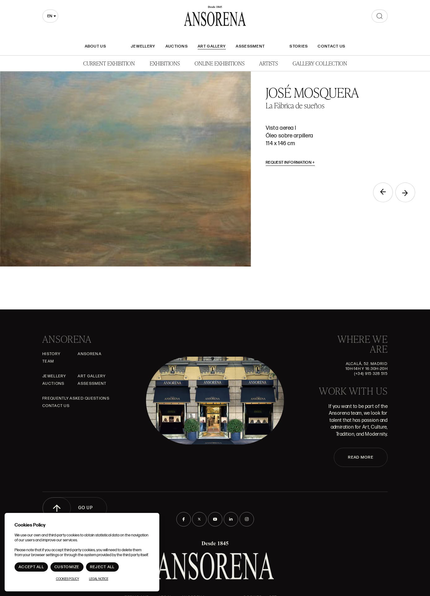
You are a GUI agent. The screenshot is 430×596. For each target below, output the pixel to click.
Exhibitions (165, 63)
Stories (299, 46)
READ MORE (360, 457)
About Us (95, 46)
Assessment (250, 46)
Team (48, 361)
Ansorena (89, 353)
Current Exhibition (109, 63)
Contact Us (331, 46)
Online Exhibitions (219, 63)
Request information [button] (290, 162)
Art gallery (212, 46)
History (51, 353)
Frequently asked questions (76, 398)
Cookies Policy (67, 579)
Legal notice (98, 579)
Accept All (31, 567)
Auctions (177, 46)
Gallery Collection (320, 63)
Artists (268, 63)
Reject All (102, 567)
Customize (67, 567)
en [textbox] (49, 16)
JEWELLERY (143, 46)
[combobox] (50, 16)
